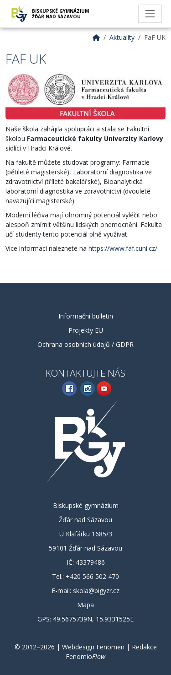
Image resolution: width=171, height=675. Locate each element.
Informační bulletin (85, 316)
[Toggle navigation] (150, 14)
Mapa (85, 604)
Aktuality (122, 37)
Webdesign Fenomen (93, 647)
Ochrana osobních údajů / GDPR (85, 344)
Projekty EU (85, 330)
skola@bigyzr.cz (96, 590)
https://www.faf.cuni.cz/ (122, 248)
